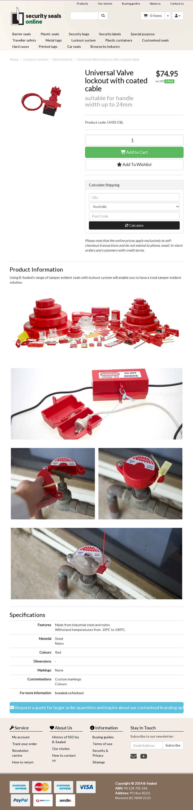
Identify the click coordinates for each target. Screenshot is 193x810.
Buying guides (131, 3)
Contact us (177, 3)
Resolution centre (20, 752)
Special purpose (143, 34)
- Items (153, 15)
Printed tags (48, 46)
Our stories (105, 3)
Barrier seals (21, 34)
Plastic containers (118, 40)
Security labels (110, 34)
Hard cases (20, 46)
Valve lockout (62, 59)
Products (82, 3)
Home (14, 59)
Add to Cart (134, 152)
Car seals (74, 46)
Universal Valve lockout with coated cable (108, 59)
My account (21, 737)
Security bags (79, 34)
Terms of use (102, 744)
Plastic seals (50, 34)
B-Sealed (150, 783)
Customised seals (155, 40)
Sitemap (99, 762)
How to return (23, 762)
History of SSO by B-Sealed (65, 739)
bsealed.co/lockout (69, 693)
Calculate (134, 225)
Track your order (24, 744)
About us (155, 3)
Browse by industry (105, 46)
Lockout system (83, 40)
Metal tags (54, 40)
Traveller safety (24, 40)
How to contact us (64, 757)
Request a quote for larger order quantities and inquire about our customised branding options (97, 708)
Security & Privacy (100, 752)
